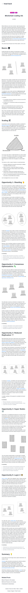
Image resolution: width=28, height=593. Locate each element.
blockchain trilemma (5, 125)
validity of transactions (21, 388)
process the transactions (6, 93)
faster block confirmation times (8, 277)
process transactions (11, 321)
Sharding (3, 561)
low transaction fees (18, 458)
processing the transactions (7, 275)
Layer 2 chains (4, 478)
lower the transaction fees (16, 55)
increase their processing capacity (19, 38)
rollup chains (13, 520)
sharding (7, 230)
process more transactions (15, 307)
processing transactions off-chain (8, 567)
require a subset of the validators (8, 342)
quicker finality (21, 276)
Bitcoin (6, 418)
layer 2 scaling (4, 192)
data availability (7, 246)
